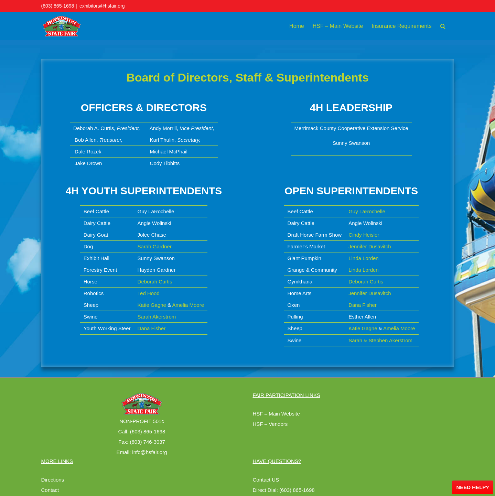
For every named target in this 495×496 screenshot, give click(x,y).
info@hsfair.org (149, 452)
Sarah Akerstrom (157, 317)
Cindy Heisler (363, 235)
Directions (52, 480)
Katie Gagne (152, 305)
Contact (50, 490)
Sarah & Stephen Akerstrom (380, 340)
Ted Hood (149, 293)
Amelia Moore (188, 305)
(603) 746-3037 (147, 442)
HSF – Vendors (270, 424)
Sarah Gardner (155, 246)
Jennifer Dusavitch (369, 246)
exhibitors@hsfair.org (102, 6)
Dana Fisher (152, 328)
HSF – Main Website (276, 414)
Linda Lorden (363, 258)
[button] (442, 26)
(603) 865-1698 (57, 6)
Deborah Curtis (155, 281)
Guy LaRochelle (366, 211)
